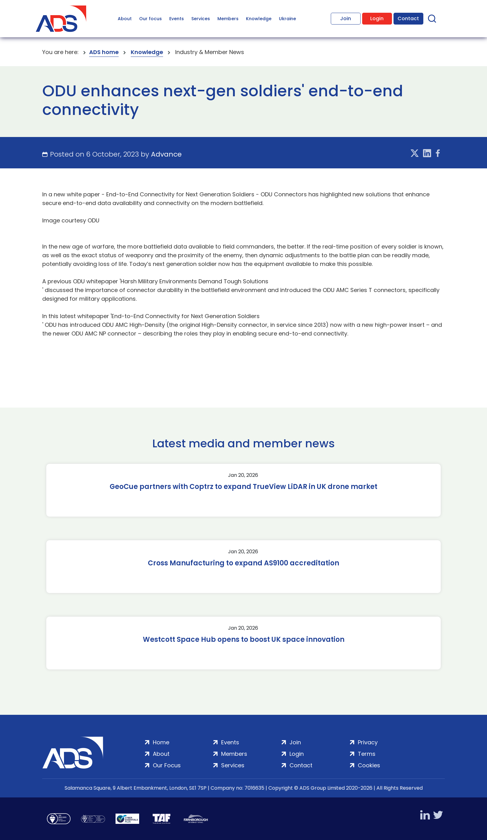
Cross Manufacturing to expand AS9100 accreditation (243, 563)
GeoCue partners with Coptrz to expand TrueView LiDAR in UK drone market (243, 486)
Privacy (368, 742)
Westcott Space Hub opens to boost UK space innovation (243, 639)
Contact (408, 18)
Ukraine (287, 19)
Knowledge (258, 19)
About (125, 19)
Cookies (369, 765)
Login (377, 18)
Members (228, 19)
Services (200, 19)
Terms (366, 754)
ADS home (104, 52)
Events (176, 19)
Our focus (150, 19)
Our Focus (167, 765)
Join (345, 18)
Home (161, 742)
